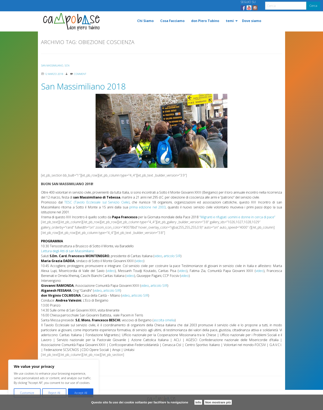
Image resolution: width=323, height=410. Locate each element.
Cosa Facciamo (172, 21)
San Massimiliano (52, 65)
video (158, 256)
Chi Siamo (145, 21)
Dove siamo (251, 21)
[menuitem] (145, 21)
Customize (27, 393)
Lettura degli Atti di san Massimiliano (67, 251)
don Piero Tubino (205, 21)
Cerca (313, 6)
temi (230, 21)
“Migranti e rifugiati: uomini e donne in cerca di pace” (237, 217)
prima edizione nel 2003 (147, 207)
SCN (66, 65)
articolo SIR (172, 256)
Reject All (54, 393)
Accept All (80, 393)
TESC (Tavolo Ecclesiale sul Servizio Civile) (97, 202)
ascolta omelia (164, 320)
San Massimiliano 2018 (83, 86)
